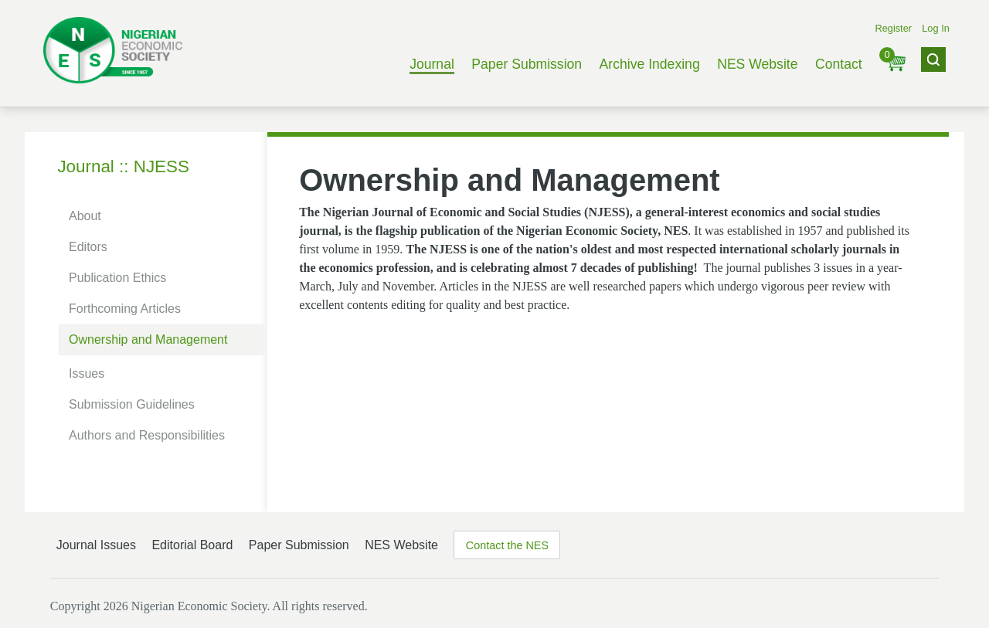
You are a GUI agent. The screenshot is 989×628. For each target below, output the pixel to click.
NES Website (757, 64)
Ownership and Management (148, 339)
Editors (88, 246)
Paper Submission (526, 64)
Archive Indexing (650, 64)
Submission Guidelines (132, 404)
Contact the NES (507, 545)
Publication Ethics (117, 277)
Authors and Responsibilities (147, 435)
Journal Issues (96, 545)
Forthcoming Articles (125, 308)
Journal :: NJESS (123, 166)
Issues (86, 373)
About (85, 215)
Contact (838, 64)
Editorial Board (192, 545)
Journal (432, 64)
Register (893, 28)
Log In (936, 28)
